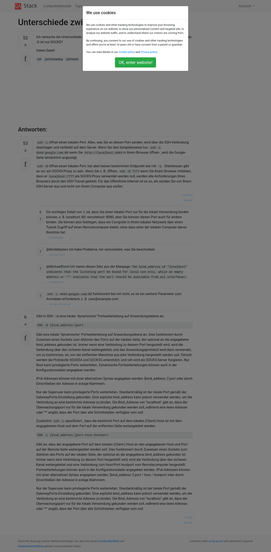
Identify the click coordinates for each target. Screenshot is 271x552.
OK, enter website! (135, 62)
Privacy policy (149, 52)
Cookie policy (127, 52)
